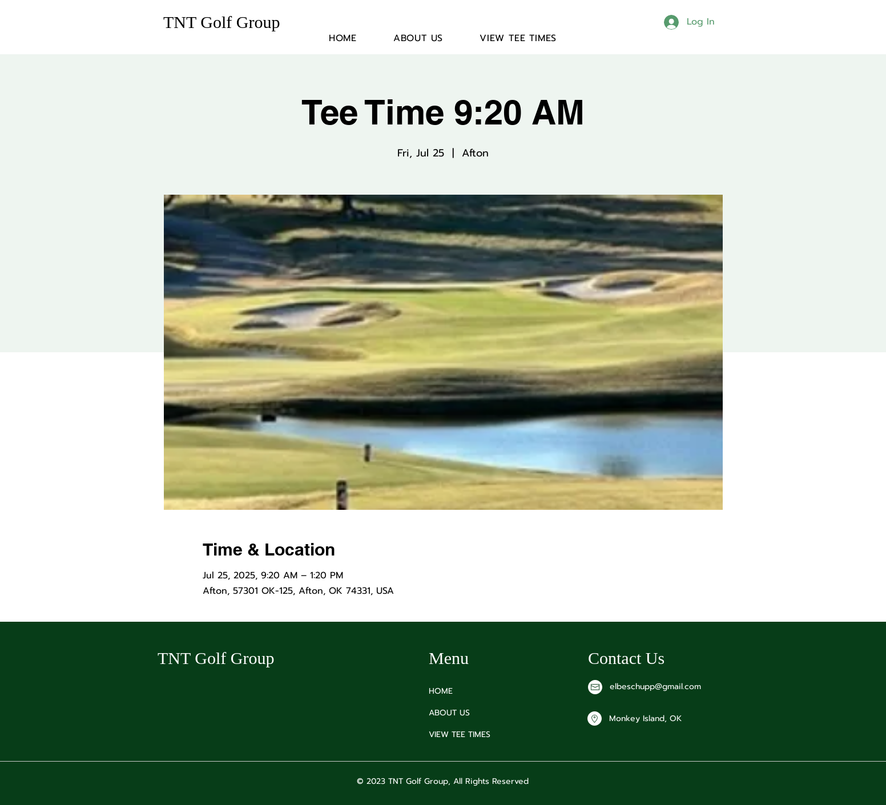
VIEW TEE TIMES (459, 734)
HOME (441, 691)
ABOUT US (449, 713)
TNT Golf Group (221, 22)
